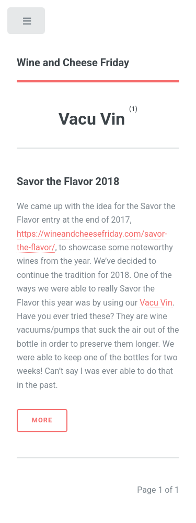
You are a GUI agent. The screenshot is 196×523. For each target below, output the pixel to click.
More (42, 420)
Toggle (27, 23)
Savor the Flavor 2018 (68, 181)
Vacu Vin (156, 303)
